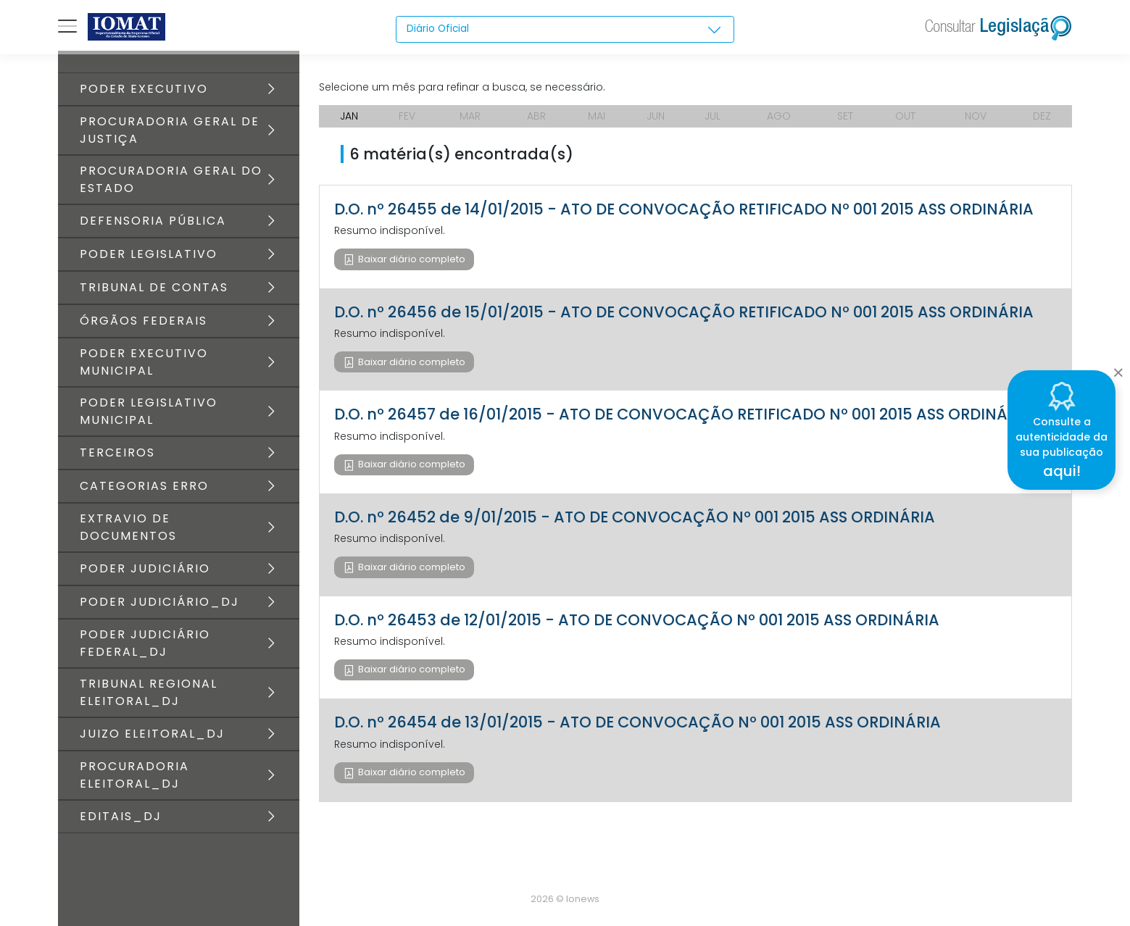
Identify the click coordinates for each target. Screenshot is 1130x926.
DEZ (1042, 116)
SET (845, 116)
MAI (596, 116)
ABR (536, 116)
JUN (656, 116)
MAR (470, 116)
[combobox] (565, 29)
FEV (407, 116)
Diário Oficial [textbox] (438, 29)
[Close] (1118, 369)
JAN (349, 116)
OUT (905, 116)
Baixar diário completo (410, 259)
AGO (779, 116)
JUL (712, 116)
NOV (975, 116)
